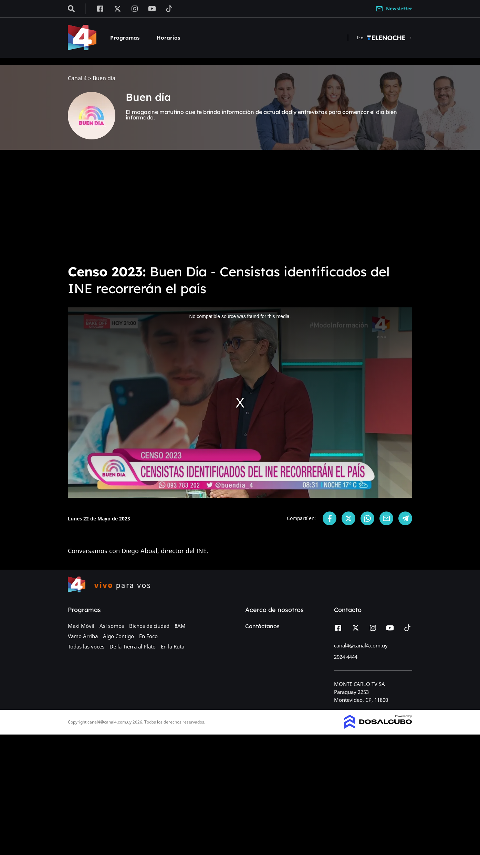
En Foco (148, 636)
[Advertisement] (240, 206)
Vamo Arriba (83, 636)
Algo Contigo (118, 636)
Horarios (168, 37)
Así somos (112, 625)
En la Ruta (172, 646)
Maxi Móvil (81, 625)
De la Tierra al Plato (132, 646)
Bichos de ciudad (149, 625)
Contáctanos (262, 626)
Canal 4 (77, 78)
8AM (180, 625)
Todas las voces (86, 646)
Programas (124, 37)
